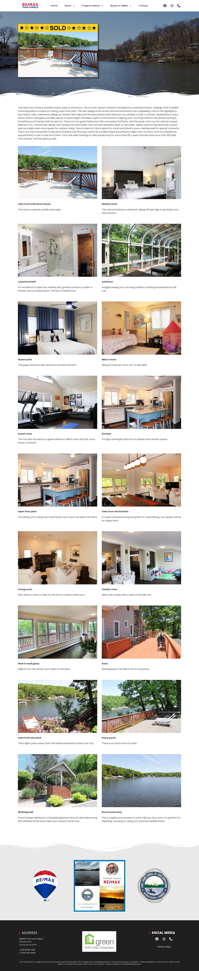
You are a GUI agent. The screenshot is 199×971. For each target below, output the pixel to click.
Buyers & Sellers (121, 5)
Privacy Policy (164, 946)
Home (54, 5)
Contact (143, 5)
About (70, 5)
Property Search (92, 5)
